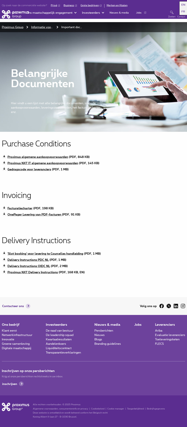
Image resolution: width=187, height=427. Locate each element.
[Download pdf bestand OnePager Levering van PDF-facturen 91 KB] (93, 214)
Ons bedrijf (11, 324)
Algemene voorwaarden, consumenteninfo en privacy (60, 409)
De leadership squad (59, 335)
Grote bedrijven (90, 5)
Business (69, 5)
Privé (54, 5)
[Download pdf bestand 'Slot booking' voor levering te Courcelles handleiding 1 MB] (93, 253)
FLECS (159, 343)
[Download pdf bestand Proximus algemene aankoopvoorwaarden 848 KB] (93, 157)
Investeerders (56, 324)
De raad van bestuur (59, 330)
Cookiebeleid (97, 409)
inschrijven (9, 384)
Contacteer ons (13, 306)
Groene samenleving (16, 343)
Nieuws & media (107, 324)
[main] (93, 150)
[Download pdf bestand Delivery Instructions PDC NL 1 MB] (93, 260)
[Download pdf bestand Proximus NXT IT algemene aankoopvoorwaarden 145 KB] (93, 163)
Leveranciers (165, 324)
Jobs (138, 324)
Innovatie (8, 339)
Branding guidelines (107, 343)
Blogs (98, 339)
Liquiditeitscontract (59, 348)
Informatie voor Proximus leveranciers (42, 27)
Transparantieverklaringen (63, 352)
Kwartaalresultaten (59, 339)
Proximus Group (12, 27)
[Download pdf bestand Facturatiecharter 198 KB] (93, 208)
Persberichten (103, 330)
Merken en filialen (117, 5)
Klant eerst (9, 330)
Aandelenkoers (56, 343)
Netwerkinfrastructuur (17, 335)
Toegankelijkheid (135, 409)
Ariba (158, 330)
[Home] (15, 14)
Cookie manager (115, 409)
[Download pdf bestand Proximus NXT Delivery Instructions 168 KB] (93, 272)
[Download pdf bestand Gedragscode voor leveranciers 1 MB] (93, 169)
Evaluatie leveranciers (170, 335)
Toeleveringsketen (167, 339)
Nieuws (99, 335)
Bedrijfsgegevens (156, 409)
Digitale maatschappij (16, 348)
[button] (182, 5)
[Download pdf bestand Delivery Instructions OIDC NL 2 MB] (93, 266)
